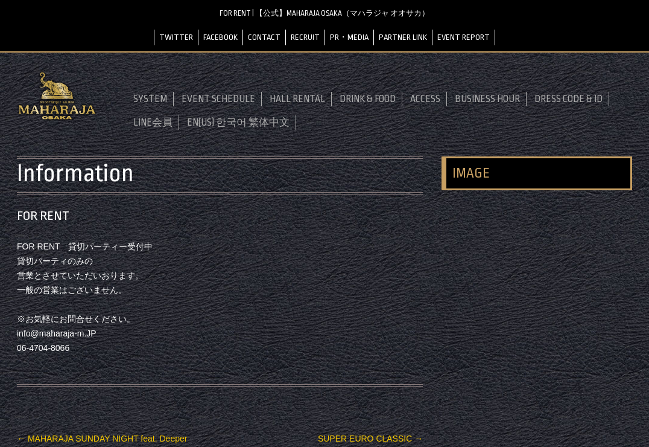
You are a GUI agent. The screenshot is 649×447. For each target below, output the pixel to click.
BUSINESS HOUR (487, 99)
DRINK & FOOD (368, 99)
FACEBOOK (220, 37)
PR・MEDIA (349, 37)
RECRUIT (305, 37)
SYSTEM (150, 99)
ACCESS (425, 99)
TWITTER (176, 37)
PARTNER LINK (403, 37)
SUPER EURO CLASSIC (370, 438)
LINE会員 (153, 122)
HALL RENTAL (297, 99)
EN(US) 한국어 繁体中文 (238, 122)
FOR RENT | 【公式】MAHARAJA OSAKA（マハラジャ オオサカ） (324, 13)
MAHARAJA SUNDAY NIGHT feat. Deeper (102, 438)
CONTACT (264, 37)
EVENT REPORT (463, 37)
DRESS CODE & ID (568, 99)
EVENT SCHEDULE (218, 99)
